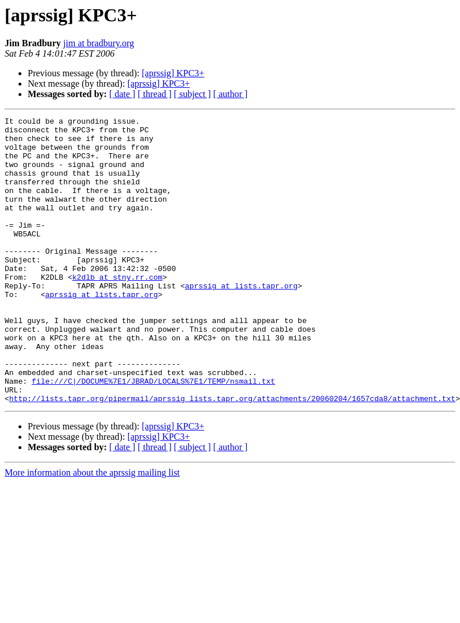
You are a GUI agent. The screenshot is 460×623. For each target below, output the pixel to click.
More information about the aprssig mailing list (92, 530)
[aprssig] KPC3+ (173, 73)
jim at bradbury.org (98, 43)
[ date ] (122, 94)
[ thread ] (155, 94)
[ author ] (230, 94)
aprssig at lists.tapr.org (241, 320)
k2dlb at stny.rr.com (117, 310)
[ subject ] (192, 94)
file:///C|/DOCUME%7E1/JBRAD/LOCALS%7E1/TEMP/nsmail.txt (153, 434)
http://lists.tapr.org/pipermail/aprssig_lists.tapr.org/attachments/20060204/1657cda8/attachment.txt (232, 455)
